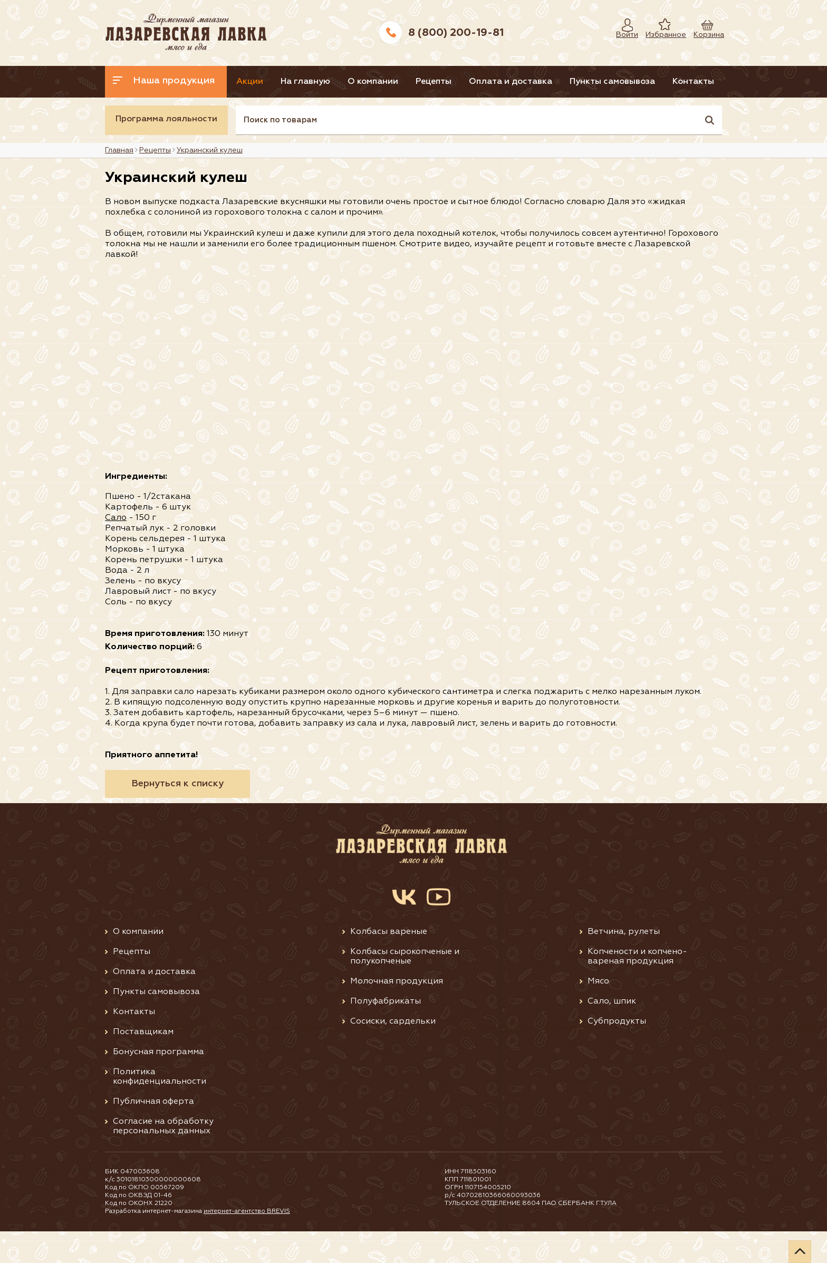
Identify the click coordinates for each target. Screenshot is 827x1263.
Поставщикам (143, 1063)
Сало (116, 549)
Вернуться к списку (177, 815)
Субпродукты (617, 1053)
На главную (325, 82)
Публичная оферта (153, 1133)
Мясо (598, 1013)
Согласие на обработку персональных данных (163, 1158)
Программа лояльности (166, 151)
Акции (259, 82)
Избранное (658, 34)
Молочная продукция (396, 1013)
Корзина (704, 34)
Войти (624, 34)
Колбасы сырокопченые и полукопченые (404, 988)
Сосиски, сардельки (393, 1053)
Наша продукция (164, 80)
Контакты (135, 113)
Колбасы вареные (388, 963)
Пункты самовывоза (670, 82)
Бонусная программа (158, 1083)
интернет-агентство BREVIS (248, 1243)
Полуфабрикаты (385, 1033)
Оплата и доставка (559, 82)
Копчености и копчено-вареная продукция (637, 988)
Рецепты (473, 82)
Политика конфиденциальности (159, 1108)
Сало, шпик (612, 1033)
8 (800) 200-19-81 (456, 32)
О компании (402, 82)
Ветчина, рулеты (624, 963)
